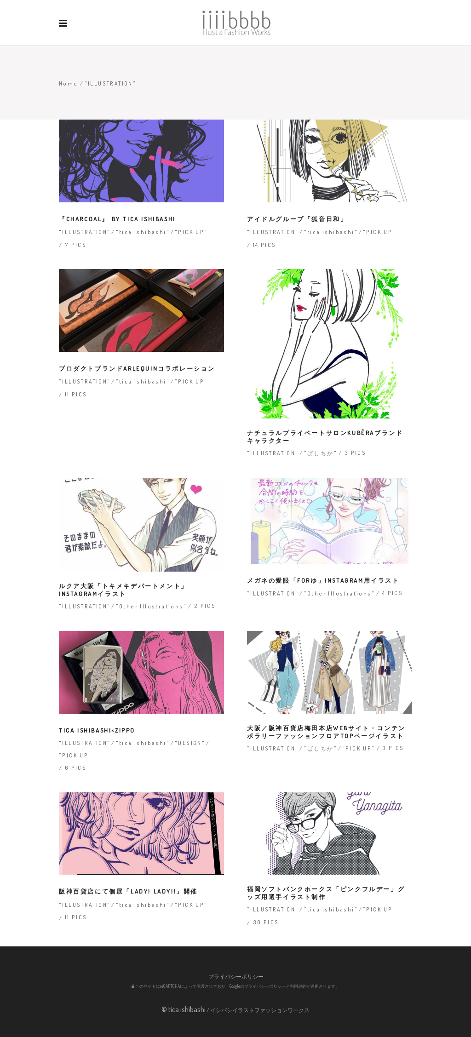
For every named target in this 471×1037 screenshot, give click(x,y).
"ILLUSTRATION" (85, 232)
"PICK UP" (191, 232)
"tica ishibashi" (143, 232)
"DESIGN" (190, 742)
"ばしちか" (320, 453)
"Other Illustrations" (151, 606)
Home (68, 83)
